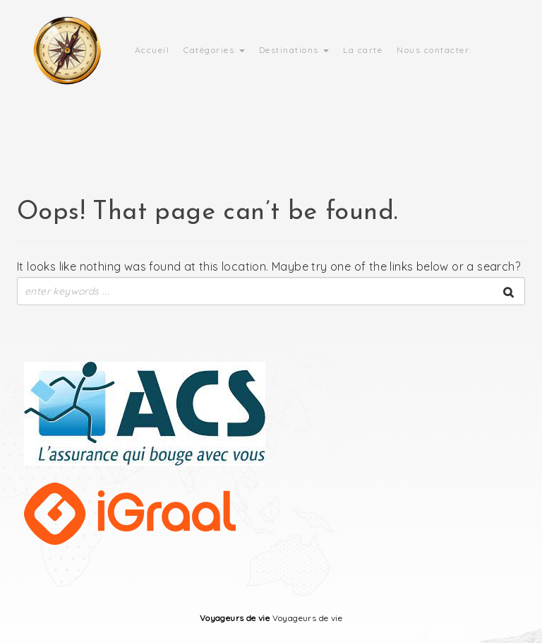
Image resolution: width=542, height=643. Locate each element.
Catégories (214, 50)
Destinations (294, 50)
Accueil (152, 50)
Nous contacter (433, 50)
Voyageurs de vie (235, 618)
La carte (363, 50)
